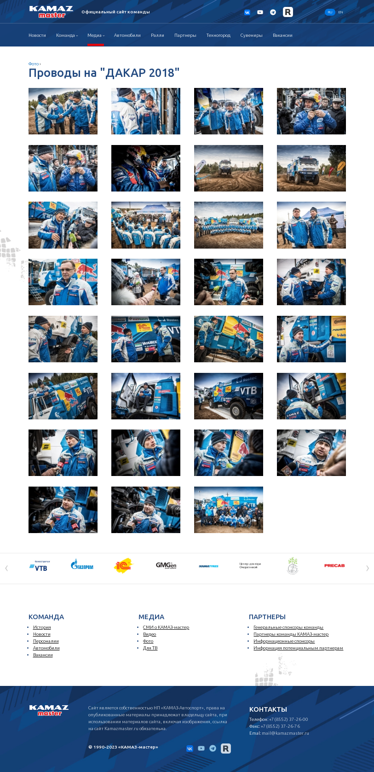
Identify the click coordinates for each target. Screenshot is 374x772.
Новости (37, 35)
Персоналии (46, 641)
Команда (65, 35)
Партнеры (185, 35)
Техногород (218, 35)
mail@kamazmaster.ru (285, 733)
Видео (149, 634)
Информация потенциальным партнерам (298, 647)
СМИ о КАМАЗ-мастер (166, 627)
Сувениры (252, 35)
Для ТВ (150, 647)
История (42, 627)
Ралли (157, 35)
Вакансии (283, 35)
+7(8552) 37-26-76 (280, 726)
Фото (34, 63)
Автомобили (127, 35)
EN (341, 12)
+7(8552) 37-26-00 (288, 719)
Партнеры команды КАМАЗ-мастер (290, 634)
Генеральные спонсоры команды (288, 627)
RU (330, 12)
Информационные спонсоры (284, 641)
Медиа (94, 35)
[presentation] (6, 568)
